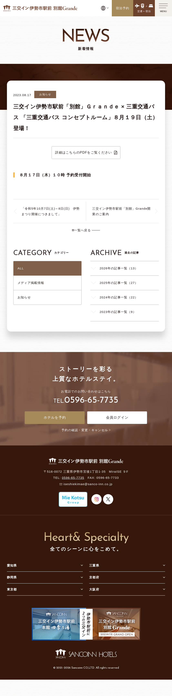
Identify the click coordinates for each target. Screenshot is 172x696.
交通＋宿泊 (144, 11)
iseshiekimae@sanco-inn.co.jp (87, 484)
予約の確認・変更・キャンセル (86, 430)
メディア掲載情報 (31, 282)
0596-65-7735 (91, 400)
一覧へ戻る (81, 230)
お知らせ (24, 297)
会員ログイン (117, 417)
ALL (21, 268)
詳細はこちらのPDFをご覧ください (83, 152)
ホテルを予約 (55, 417)
